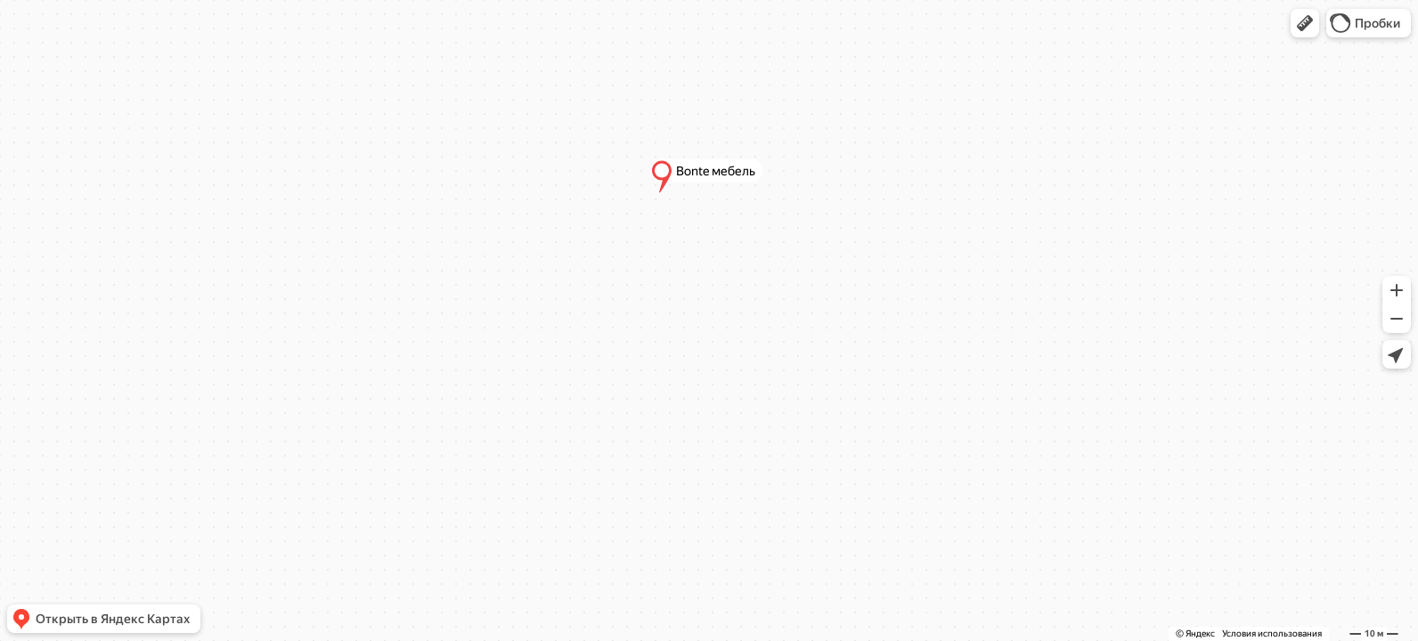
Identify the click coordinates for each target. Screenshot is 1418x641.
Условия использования (1272, 633)
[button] (1305, 23)
